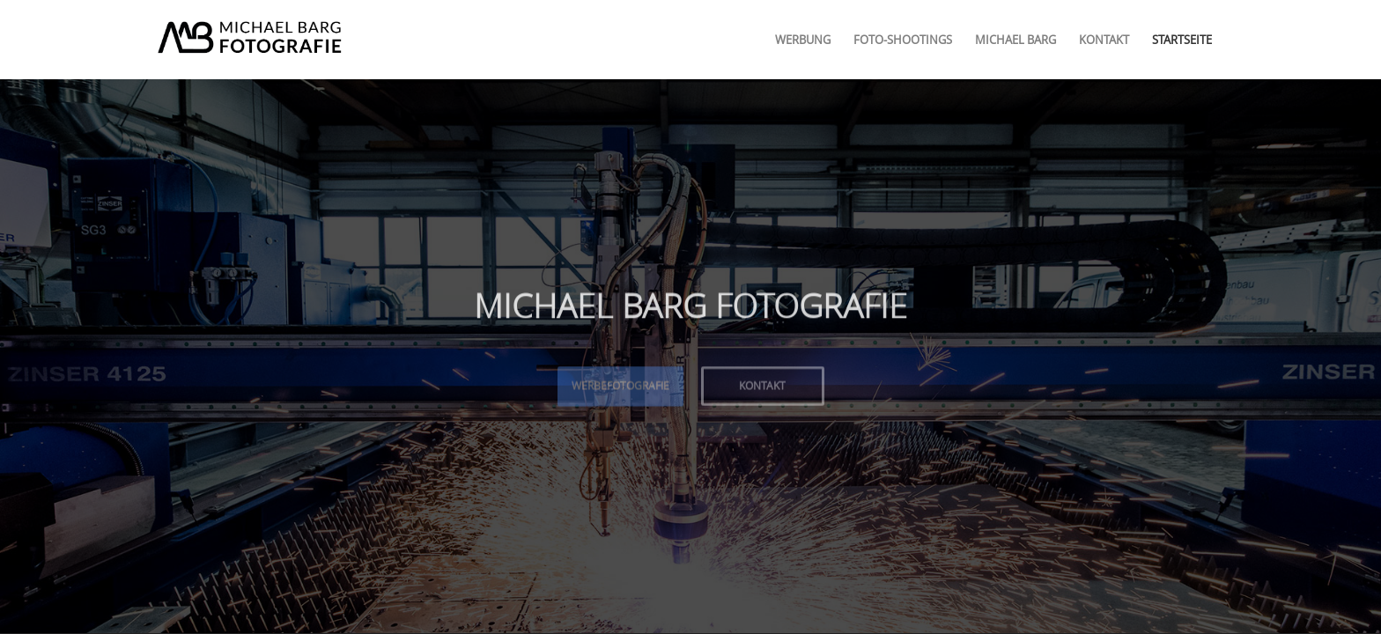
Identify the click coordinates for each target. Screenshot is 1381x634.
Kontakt (762, 384)
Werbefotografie (620, 384)
